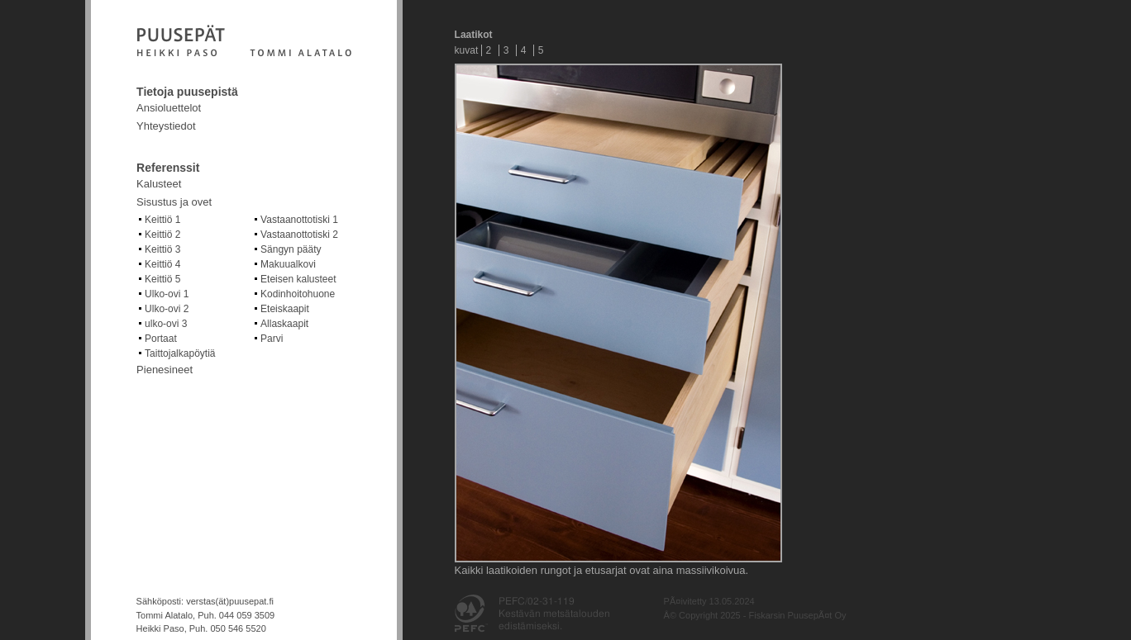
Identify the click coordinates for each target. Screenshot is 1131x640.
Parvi (271, 338)
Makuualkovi (288, 264)
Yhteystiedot (166, 126)
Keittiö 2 (162, 234)
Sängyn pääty (290, 249)
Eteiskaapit (284, 309)
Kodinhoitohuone (297, 294)
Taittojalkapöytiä (180, 353)
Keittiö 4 (162, 264)
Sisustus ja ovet (174, 202)
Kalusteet (158, 184)
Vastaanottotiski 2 (299, 234)
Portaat (161, 338)
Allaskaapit (284, 323)
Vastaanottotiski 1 (299, 219)
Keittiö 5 (162, 279)
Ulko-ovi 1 (166, 294)
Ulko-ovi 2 (166, 309)
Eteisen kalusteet (298, 279)
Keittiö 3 (162, 249)
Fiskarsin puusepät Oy (243, 42)
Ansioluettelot (168, 108)
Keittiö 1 (162, 219)
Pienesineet (164, 369)
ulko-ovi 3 (166, 323)
